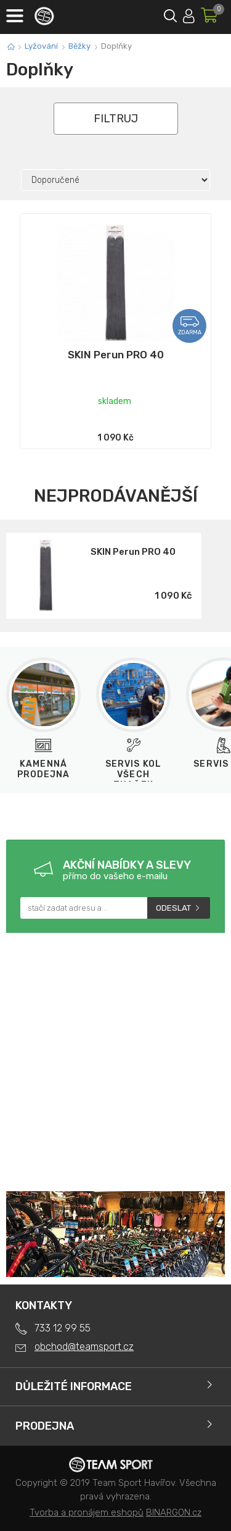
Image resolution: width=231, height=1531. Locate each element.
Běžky (79, 46)
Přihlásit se (189, 14)
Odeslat (173, 908)
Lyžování (41, 46)
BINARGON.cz (173, 1512)
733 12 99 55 (62, 1328)
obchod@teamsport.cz (84, 1346)
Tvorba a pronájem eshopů (87, 1512)
